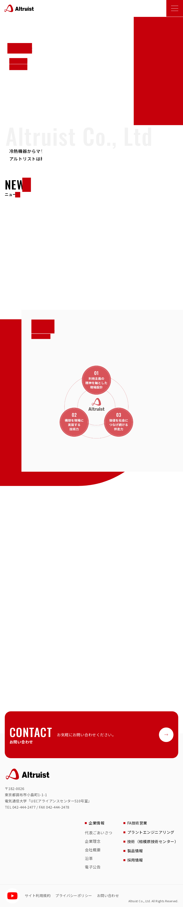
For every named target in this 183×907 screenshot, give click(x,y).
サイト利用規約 (38, 895)
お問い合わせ (108, 895)
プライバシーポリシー (73, 895)
